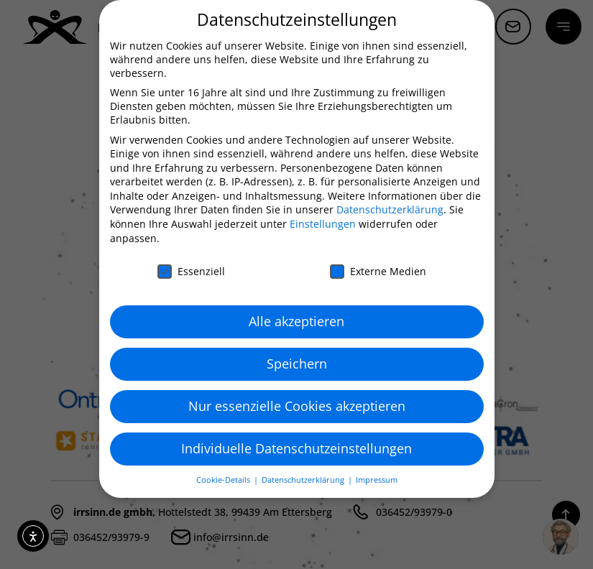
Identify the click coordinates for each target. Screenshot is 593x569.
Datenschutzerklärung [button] (304, 480)
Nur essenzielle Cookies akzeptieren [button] (296, 406)
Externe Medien (378, 271)
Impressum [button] (376, 480)
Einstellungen (323, 224)
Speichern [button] (297, 363)
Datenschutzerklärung (389, 209)
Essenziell (191, 271)
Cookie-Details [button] (224, 480)
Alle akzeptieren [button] (296, 321)
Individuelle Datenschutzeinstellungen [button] (296, 448)
